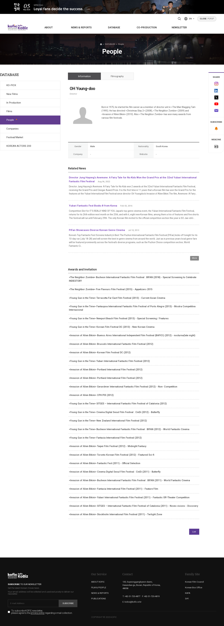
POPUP (207, 19)
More (194, 258)
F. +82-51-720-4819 (150, 596)
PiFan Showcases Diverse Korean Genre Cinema (97, 230)
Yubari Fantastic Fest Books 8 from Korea (93, 205)
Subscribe (68, 603)
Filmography (117, 76)
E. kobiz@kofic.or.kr (132, 602)
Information (84, 76)
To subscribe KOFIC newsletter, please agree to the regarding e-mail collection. (41, 612)
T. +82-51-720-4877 (131, 596)
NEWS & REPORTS (81, 27)
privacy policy (37, 613)
